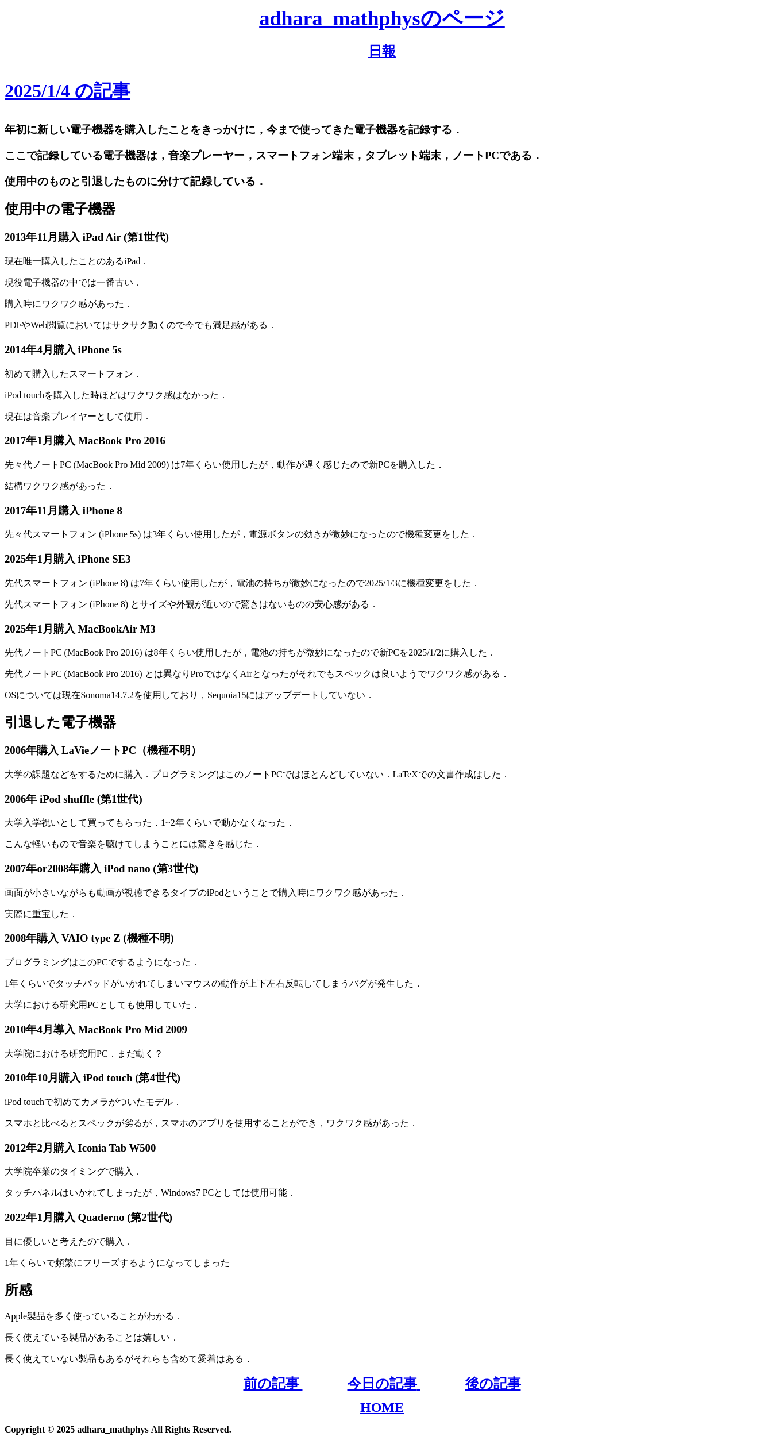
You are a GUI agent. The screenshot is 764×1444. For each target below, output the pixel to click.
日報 (382, 51)
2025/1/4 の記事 (67, 90)
